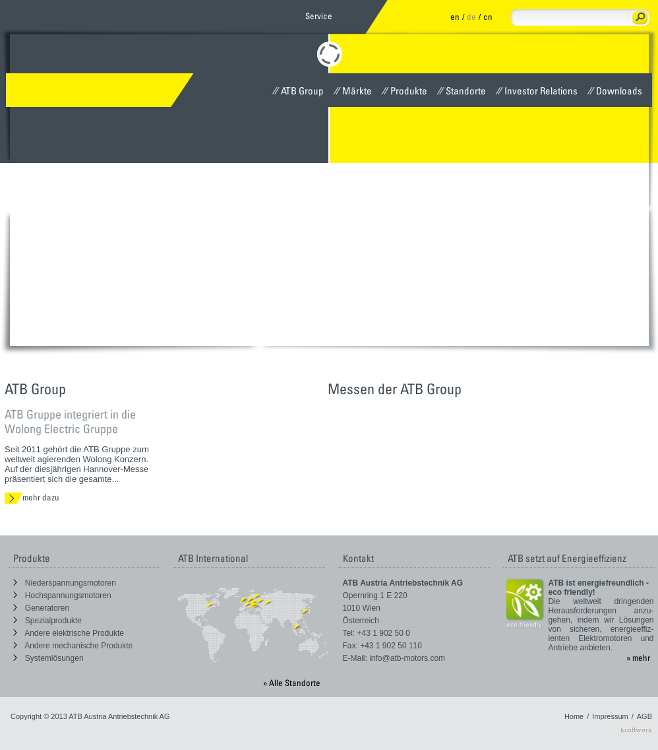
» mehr (638, 657)
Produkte (404, 90)
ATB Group (298, 90)
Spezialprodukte (47, 620)
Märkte (353, 90)
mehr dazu (32, 497)
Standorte (461, 90)
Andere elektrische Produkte (68, 633)
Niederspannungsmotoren (64, 583)
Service (318, 16)
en (455, 16)
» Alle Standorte (291, 682)
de (471, 16)
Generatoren (41, 608)
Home (573, 716)
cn (488, 16)
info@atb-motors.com (407, 658)
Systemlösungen (48, 658)
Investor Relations (537, 90)
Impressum (610, 716)
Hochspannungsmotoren (62, 595)
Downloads (614, 90)
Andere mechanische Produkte (73, 645)
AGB (644, 716)
